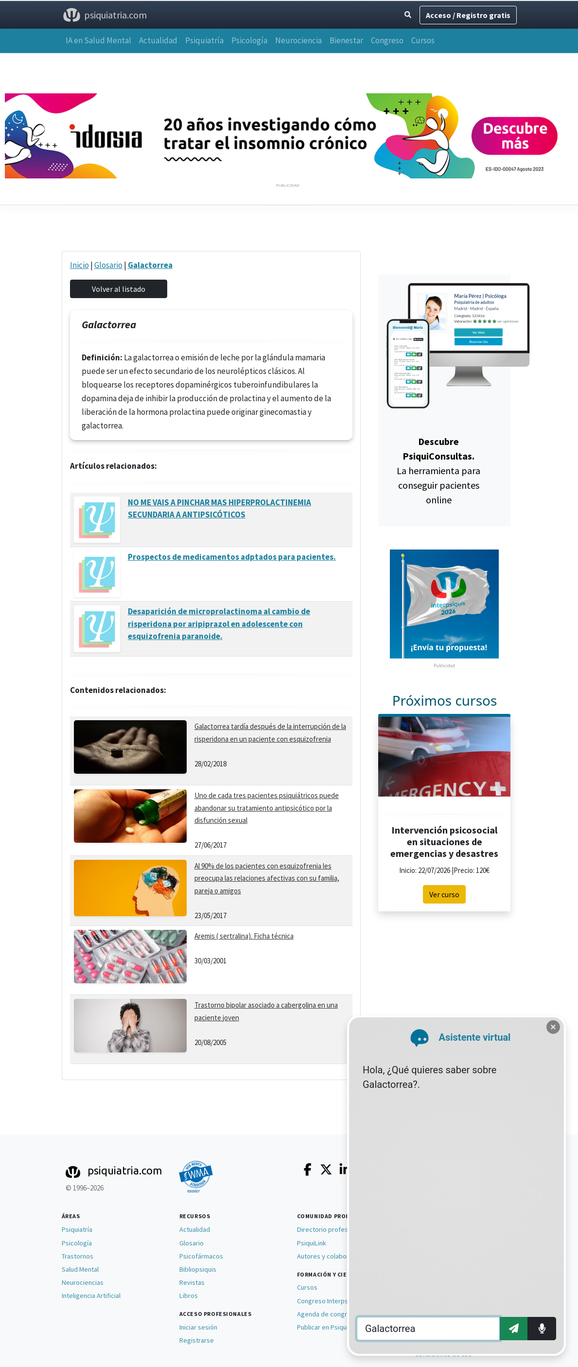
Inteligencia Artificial (91, 1295)
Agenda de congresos (329, 1314)
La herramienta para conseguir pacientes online (438, 470)
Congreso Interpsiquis (329, 1300)
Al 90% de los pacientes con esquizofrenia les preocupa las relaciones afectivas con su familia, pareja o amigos (266, 878)
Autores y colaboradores (333, 1256)
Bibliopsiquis (197, 1269)
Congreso (387, 40)
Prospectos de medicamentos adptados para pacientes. (232, 556)
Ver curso (444, 894)
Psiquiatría (204, 40)
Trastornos (77, 1256)
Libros (188, 1295)
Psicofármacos (201, 1256)
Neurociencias (83, 1282)
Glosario (108, 265)
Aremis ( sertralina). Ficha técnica (244, 936)
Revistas (192, 1282)
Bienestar (346, 40)
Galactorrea (150, 265)
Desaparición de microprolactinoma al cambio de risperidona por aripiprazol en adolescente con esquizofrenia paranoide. (219, 623)
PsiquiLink (311, 1243)
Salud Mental (80, 1269)
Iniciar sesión (198, 1327)
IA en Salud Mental (98, 40)
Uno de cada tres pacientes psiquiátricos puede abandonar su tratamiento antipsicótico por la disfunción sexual (266, 808)
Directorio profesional (329, 1229)
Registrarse (196, 1340)
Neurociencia (298, 40)
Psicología (249, 40)
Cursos (423, 40)
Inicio (79, 265)
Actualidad (158, 40)
